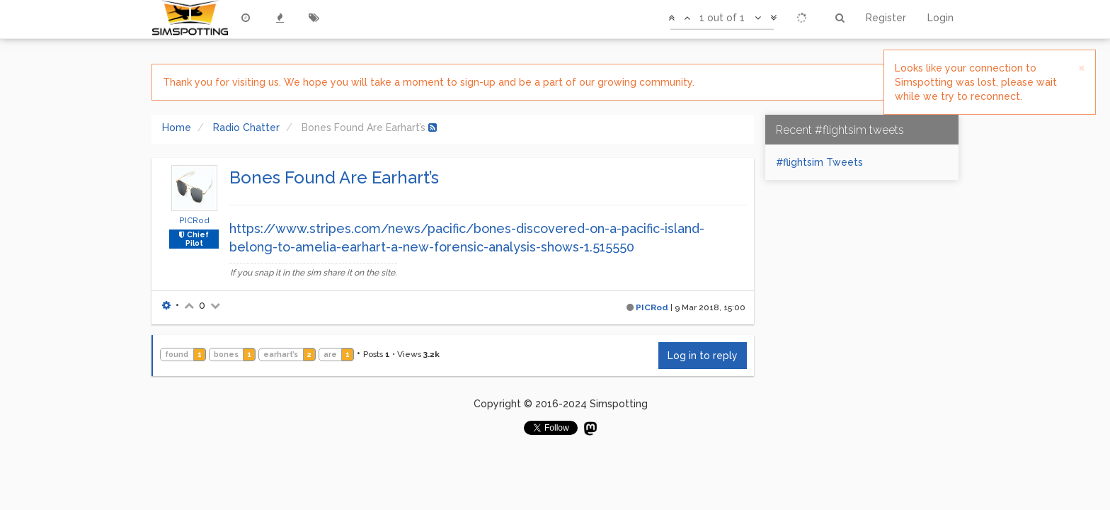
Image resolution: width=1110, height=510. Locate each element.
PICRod (194, 220)
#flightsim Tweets (819, 162)
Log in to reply (703, 355)
